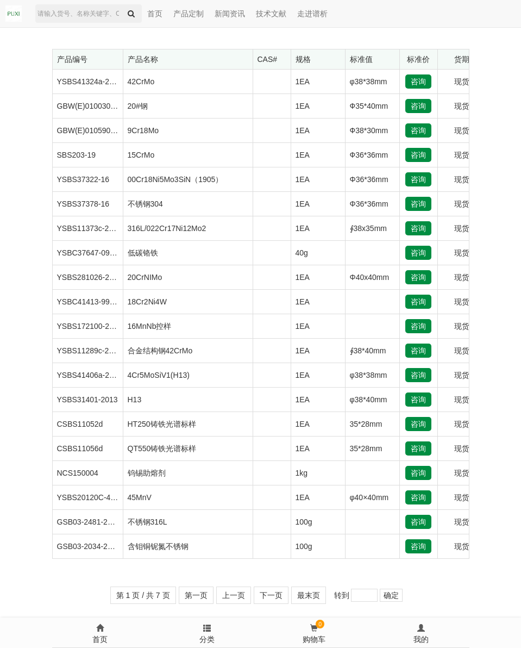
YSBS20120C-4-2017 (93, 497)
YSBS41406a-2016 (89, 375)
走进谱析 (312, 13)
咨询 (418, 81)
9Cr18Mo (143, 130)
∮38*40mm (368, 350)
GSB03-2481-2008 (89, 522)
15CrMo (141, 155)
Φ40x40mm (370, 277)
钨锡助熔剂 (147, 473)
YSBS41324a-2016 (89, 81)
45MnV (140, 497)
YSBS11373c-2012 (89, 228)
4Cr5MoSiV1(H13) (159, 375)
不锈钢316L (147, 522)
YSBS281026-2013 (89, 277)
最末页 (308, 595)
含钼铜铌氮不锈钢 (158, 546)
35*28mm (366, 424)
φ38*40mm (368, 399)
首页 (154, 13)
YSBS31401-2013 (87, 399)
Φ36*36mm (369, 179)
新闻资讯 (230, 13)
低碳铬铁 (143, 252)
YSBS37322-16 (83, 179)
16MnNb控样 (150, 326)
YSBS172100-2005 (89, 326)
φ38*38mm (368, 81)
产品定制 (188, 13)
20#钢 (138, 106)
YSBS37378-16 (83, 204)
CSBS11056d (80, 448)
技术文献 (271, 13)
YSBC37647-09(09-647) (98, 252)
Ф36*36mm (369, 155)
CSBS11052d (80, 424)
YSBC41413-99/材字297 (98, 301)
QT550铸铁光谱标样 (162, 448)
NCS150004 (77, 473)
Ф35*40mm (369, 106)
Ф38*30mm (369, 130)
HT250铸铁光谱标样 (162, 424)
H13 (135, 399)
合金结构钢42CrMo (160, 350)
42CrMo (141, 81)
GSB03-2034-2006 (89, 546)
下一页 (271, 595)
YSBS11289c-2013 (89, 350)
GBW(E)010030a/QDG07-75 (105, 106)
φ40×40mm (369, 497)
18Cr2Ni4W (147, 301)
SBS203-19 (76, 155)
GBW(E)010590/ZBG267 (99, 130)
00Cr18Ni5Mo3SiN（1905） (175, 179)
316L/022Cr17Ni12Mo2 (167, 228)
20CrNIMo (145, 277)
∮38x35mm (368, 228)
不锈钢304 (145, 204)
